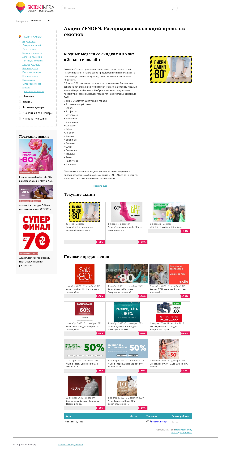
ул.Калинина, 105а (74, 421)
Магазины (28, 96)
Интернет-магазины (35, 118)
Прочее (26, 87)
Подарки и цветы (30, 76)
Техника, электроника (32, 60)
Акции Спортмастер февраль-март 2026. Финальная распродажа (35, 261)
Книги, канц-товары (31, 72)
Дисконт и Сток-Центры (37, 113)
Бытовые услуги (30, 68)
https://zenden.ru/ (183, 429)
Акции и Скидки (32, 36)
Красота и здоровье (32, 53)
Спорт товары (29, 49)
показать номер (159, 421)
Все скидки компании (181, 432)
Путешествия (28, 79)
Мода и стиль (28, 41)
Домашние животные (33, 91)
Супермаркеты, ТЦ (31, 83)
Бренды (27, 101)
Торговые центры (33, 107)
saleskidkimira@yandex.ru (70, 444)
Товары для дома (31, 64)
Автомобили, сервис (32, 56)
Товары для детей (31, 45)
